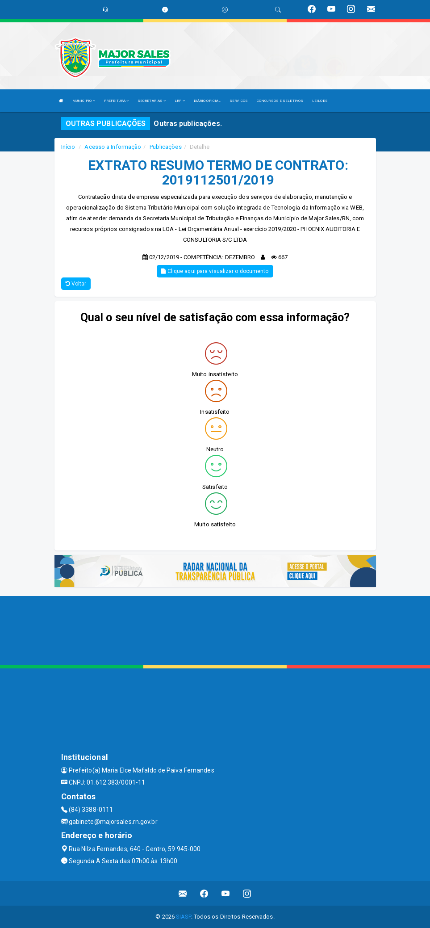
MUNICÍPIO (83, 101)
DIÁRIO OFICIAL (207, 101)
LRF (180, 101)
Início (68, 146)
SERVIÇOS (239, 101)
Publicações (166, 146)
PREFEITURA (116, 101)
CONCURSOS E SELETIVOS (280, 101)
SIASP (183, 916)
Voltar (76, 284)
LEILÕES (320, 101)
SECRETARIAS (152, 101)
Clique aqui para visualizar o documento (214, 271)
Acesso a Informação (112, 146)
